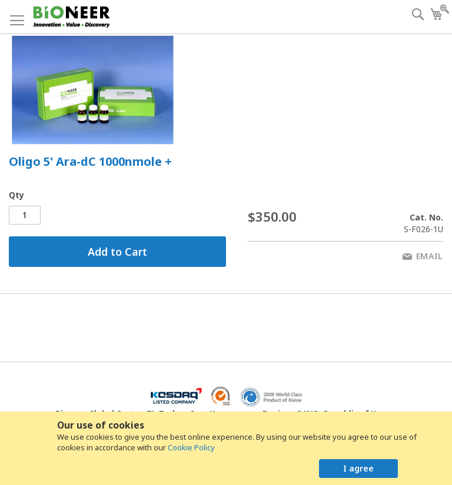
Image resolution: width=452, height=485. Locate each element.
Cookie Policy (191, 447)
